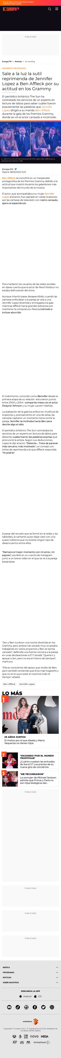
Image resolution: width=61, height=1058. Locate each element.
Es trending (30, 61)
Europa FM (7, 61)
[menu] (56, 8)
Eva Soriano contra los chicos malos (18, 2)
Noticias (18, 61)
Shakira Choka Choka (12, 4)
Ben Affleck (42, 110)
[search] (49, 9)
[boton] (44, 967)
